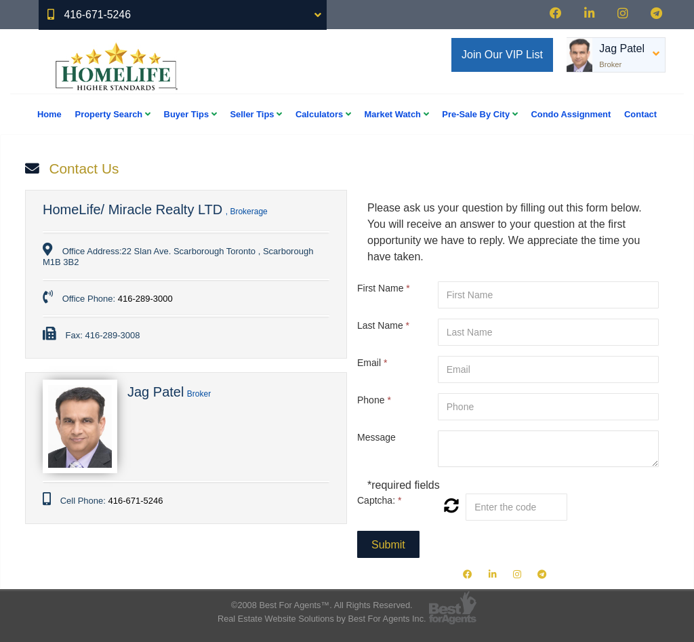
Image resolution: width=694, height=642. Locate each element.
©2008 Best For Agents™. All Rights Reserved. (322, 605)
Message (376, 437)
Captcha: (379, 500)
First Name (383, 288)
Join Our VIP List (502, 54)
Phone (374, 400)
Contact (640, 114)
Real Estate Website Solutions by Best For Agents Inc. (322, 619)
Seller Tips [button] (256, 114)
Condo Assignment (571, 114)
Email (372, 362)
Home (49, 114)
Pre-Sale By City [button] (479, 114)
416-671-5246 (135, 501)
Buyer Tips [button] (190, 114)
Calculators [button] (323, 114)
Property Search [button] (112, 114)
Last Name (383, 325)
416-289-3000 (145, 299)
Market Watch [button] (397, 114)
